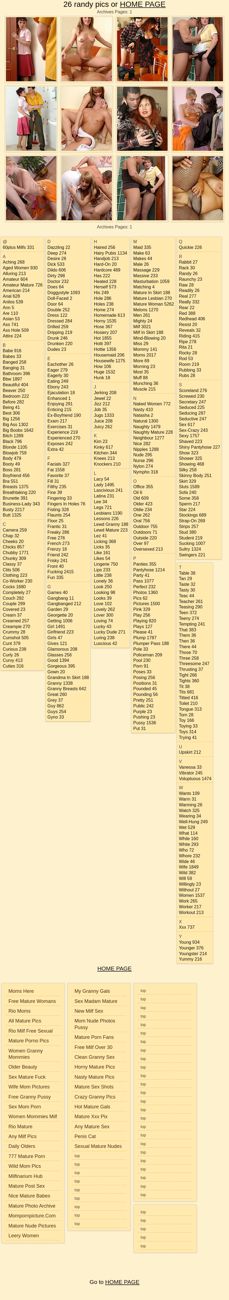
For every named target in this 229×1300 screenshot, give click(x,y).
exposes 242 (60, 443)
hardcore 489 (107, 270)
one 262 (141, 515)
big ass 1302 (15, 424)
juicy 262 (103, 426)
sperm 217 (189, 504)
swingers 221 (192, 555)
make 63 (141, 253)
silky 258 (188, 469)
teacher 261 (191, 601)
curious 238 (14, 649)
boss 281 (12, 469)
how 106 (102, 366)
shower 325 (190, 458)
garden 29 (57, 609)
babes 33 (12, 356)
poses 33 (142, 671)
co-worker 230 (17, 581)
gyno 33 (55, 717)
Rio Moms (19, 1011)
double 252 (58, 309)
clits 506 (11, 570)
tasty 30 (187, 590)
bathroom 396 (16, 373)
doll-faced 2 (59, 298)
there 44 (187, 646)
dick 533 (55, 264)
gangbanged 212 (64, 603)
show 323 (188, 453)
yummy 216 (190, 959)
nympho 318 (145, 472)
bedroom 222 (16, 396)
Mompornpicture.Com (32, 1215)
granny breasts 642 (66, 688)
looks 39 (103, 598)
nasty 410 (143, 409)
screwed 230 (191, 396)
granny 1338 (60, 683)
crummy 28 (14, 632)
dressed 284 (59, 321)
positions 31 (145, 683)
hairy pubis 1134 (110, 253)
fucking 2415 (60, 571)
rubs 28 (187, 375)
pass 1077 (143, 581)
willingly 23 (190, 884)
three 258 (189, 658)
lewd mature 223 (111, 530)
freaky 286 (58, 532)
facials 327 (58, 464)
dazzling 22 (58, 247)
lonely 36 (103, 581)
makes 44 (142, 258)
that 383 (187, 630)
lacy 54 (101, 479)
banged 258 (14, 362)
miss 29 (140, 343)
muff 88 (140, 377)
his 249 (101, 292)
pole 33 (140, 649)
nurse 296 (143, 460)
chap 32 (11, 535)
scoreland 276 (193, 390)
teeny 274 (189, 618)
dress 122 (57, 315)
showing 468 (191, 464)
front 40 (55, 566)
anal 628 (11, 296)
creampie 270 (16, 626)
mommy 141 (145, 349)
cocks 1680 (14, 586)
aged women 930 (20, 268)
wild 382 (187, 872)
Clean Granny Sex (95, 1057)
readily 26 (189, 290)
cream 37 (12, 615)
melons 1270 (145, 309)
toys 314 (187, 731)
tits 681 (186, 692)
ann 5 (8, 307)
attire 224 (12, 336)
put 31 (139, 728)
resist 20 (188, 324)
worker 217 (190, 906)
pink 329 (141, 609)
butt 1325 (12, 515)
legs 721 (103, 507)
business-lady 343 (21, 504)
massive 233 (145, 275)
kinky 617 (103, 447)
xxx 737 (187, 927)
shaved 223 (190, 441)
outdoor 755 (145, 526)
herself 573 (105, 287)
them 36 (187, 635)
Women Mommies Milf (32, 1116)
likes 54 (102, 558)
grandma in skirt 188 (68, 677)
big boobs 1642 (18, 430)
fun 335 (55, 577)
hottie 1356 (105, 349)
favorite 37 (58, 475)
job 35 (100, 409)
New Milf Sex (89, 1011)
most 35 (141, 372)
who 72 (186, 850)
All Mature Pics (24, 1021)
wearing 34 (190, 816)
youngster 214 (193, 953)
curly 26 (11, 655)
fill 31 (53, 481)
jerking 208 (105, 392)
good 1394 (58, 660)
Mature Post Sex (26, 1186)
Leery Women (23, 1235)
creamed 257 (16, 621)
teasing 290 (190, 607)
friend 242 (58, 555)
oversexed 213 (148, 549)
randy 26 (188, 273)
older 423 (142, 504)
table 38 (187, 573)
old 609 (140, 498)
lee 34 (100, 501)
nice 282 (141, 443)
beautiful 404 (15, 384)
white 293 (188, 844)
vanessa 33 (190, 767)
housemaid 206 (109, 355)
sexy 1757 (189, 435)
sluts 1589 (189, 486)
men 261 (141, 315)
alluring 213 (14, 273)
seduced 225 (191, 407)
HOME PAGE (143, 4)
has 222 (102, 275)
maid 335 (142, 247)
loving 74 (103, 621)
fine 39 (54, 492)
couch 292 (13, 598)
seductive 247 (192, 419)
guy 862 (55, 706)
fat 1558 (56, 469)
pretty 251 (143, 700)
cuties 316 (13, 666)
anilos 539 (13, 302)
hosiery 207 (105, 332)
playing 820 (144, 621)
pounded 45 (145, 688)
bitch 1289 (13, 435)
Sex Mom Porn (24, 1106)
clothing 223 (15, 575)
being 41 (11, 407)
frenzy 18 (57, 549)
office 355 (143, 486)
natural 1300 (145, 421)
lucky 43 (102, 626)
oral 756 (141, 520)
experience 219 (62, 432)
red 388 (187, 313)
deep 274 (56, 253)
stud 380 (187, 532)
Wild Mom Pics (24, 1166)
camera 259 (15, 530)
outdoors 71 (145, 532)
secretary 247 (192, 402)
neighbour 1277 (148, 438)
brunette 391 (15, 498)
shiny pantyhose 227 (199, 447)
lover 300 (103, 615)
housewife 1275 (109, 360)
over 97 (141, 543)
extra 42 (55, 449)
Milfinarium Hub (25, 1176)
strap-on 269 (192, 520)
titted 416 (188, 697)
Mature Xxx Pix (91, 1116)
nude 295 (142, 455)
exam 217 (57, 421)
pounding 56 (145, 694)
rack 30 (187, 268)
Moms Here (21, 991)
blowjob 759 (14, 453)
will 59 (185, 878)
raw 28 (186, 285)
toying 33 (188, 726)
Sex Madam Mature (96, 1001)
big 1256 (11, 419)
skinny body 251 (195, 475)
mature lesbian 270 (152, 298)
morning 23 (144, 366)
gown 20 (56, 671)
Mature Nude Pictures (32, 1226)
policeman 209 (147, 655)
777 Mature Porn (26, 1156)
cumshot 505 (16, 637)
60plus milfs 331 (18, 247)
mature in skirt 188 (151, 292)
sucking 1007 (192, 543)
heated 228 (105, 281)
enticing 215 (59, 409)
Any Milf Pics (22, 1136)
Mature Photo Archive (31, 1206)
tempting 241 (192, 624)
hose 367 (103, 326)
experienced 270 (63, 438)
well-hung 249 (193, 821)
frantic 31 (57, 526)
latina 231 (104, 496)
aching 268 (14, 262)
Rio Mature (20, 1126)
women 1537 (192, 895)
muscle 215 (144, 389)
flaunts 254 (58, 515)
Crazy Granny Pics (95, 1097)
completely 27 (17, 592)
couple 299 (14, 603)
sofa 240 (187, 492)
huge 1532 (104, 372)
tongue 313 (190, 709)
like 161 (102, 552)
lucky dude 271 (110, 632)
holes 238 (104, 304)
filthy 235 (56, 486)
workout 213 (191, 912)
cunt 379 (11, 643)
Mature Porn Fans (94, 1037)
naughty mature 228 (153, 432)
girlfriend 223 (60, 632)
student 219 (190, 538)
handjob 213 (106, 258)
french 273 (58, 543)
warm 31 (187, 799)
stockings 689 (192, 515)
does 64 (55, 287)
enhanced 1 (59, 398)
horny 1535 (105, 321)
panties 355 (144, 564)
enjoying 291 (60, 404)
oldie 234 (142, 509)
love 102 (103, 603)
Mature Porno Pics (28, 1040)
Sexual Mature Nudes (98, 1146)
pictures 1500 (146, 603)
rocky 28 (188, 353)
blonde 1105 (15, 447)
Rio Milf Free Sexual (30, 1031)
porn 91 (140, 666)
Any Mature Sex (92, 1126)
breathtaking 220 (19, 492)
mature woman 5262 (153, 304)
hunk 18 (102, 377)
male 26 (141, 264)
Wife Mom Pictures (29, 1087)
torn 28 (186, 715)
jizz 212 (102, 404)
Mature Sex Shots (94, 1087)
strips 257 (188, 526)
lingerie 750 (106, 564)
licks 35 (102, 547)
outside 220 (145, 538)
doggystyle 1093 (63, 292)
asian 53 (11, 318)
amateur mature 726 (23, 285)
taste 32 (187, 584)
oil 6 (137, 492)
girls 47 (55, 637)
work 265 (188, 901)
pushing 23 (144, 717)
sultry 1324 (190, 549)
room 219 (189, 364)
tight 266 (188, 675)
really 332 (189, 302)
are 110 (10, 313)
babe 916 (12, 350)
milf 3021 (142, 326)
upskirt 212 (190, 752)
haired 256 (104, 247)
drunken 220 (60, 343)
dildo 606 (56, 270)
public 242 (143, 706)
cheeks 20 (13, 541)
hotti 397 (102, 343)
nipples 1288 (146, 449)
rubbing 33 (190, 370)
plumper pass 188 (151, 643)
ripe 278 (187, 341)
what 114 (188, 833)
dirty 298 (56, 275)
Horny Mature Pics (95, 1067)
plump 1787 (144, 637)
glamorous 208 (62, 649)
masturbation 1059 (151, 281)
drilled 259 (57, 326)
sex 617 (187, 424)
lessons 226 (106, 518)
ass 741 (11, 324)
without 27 (189, 890)
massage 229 (146, 270)
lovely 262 (104, 609)
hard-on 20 (105, 264)
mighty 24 (142, 321)
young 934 (189, 942)
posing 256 (144, 677)
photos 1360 (145, 592)
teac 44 (186, 595)
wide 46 (187, 861)
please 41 (143, 632)
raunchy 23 (190, 279)
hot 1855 (103, 338)
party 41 (141, 575)
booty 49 (11, 464)
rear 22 (186, 307)
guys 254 (56, 711)
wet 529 (187, 827)
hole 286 (102, 298)
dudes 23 (56, 349)
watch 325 (189, 810)
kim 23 (101, 441)
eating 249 (58, 381)
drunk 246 (57, 338)
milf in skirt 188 (148, 332)
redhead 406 (192, 318)
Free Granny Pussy (29, 1097)
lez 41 (100, 535)
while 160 (188, 838)
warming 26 (190, 805)
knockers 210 (107, 464)
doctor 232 (58, 281)
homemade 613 (109, 315)
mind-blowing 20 (149, 338)
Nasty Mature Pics (94, 1077)
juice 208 (103, 421)
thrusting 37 (191, 669)
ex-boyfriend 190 (64, 415)
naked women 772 (152, 404)
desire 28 (56, 258)
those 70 (188, 652)
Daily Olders (21, 1146)
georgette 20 (60, 615)
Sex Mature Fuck (27, 1077)
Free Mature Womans (32, 1001)
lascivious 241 (108, 490)
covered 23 (14, 609)
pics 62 (140, 598)
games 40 (57, 592)
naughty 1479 (146, 426)
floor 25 (55, 520)
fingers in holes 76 (66, 504)
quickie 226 (190, 247)
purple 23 (142, 711)
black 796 (12, 441)
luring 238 (104, 637)
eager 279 (57, 370)
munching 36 (145, 383)
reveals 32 (190, 330)
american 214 (16, 290)
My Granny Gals (92, 991)
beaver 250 (14, 390)
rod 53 (186, 358)
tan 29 (185, 578)
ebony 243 (58, 387)
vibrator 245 (191, 773)
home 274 (104, 309)
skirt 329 (187, 481)
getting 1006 (60, 621)
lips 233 (102, 570)
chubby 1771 (16, 552)
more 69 (141, 360)
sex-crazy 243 (193, 430)
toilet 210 (188, 703)
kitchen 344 (105, 453)
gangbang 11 (60, 598)
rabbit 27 (188, 262)
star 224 (187, 509)
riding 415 (189, 336)
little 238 (103, 575)
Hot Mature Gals (92, 1106)
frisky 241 (57, 560)
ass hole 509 (16, 330)
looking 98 (104, 592)
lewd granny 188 (111, 524)
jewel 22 (102, 398)
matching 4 (143, 287)
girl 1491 (56, 626)
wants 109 (189, 793)
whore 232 (189, 855)
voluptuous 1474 (195, 778)
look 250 (103, 586)
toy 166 (186, 720)
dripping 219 (59, 332)
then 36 (187, 641)
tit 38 (184, 686)
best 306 (11, 413)
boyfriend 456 (16, 475)
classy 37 (12, 564)
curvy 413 (13, 660)
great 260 (57, 694)
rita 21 (186, 347)
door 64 (55, 304)
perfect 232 (144, 586)
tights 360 (189, 680)
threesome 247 (194, 663)
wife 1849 (188, 867)
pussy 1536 (144, 722)
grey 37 (55, 700)
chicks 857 (13, 547)
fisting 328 (58, 509)
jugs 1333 (104, 415)
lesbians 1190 (108, 513)
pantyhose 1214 (149, 570)
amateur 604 (15, 279)
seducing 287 (192, 413)
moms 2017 (144, 355)
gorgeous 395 (61, 666)
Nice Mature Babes (29, 1196)
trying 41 (188, 737)
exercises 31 (60, 426)
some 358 (189, 498)
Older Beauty (22, 1067)
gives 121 (57, 643)
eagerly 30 (58, 375)
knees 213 (104, 458)
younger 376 (191, 948)
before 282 (13, 402)
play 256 (141, 615)
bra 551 (10, 481)
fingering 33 (59, 498)
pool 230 (141, 660)
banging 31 (14, 368)
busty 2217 (14, 509)
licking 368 (105, 541)
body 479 (12, 458)
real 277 (187, 296)
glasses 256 (59, 655)
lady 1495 (104, 484)
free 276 (56, 538)
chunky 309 (14, 558)
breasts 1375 (15, 486)
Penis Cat (85, 1136)
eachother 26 (60, 364)
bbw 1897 (12, 379)
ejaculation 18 (61, 392)
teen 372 (188, 612)
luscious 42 (105, 643)
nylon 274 (143, 466)
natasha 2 (143, 415)
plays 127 (142, 626)
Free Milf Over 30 (93, 1047)
